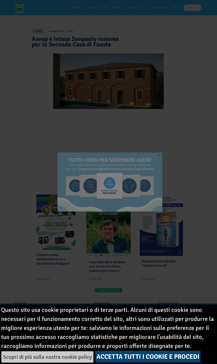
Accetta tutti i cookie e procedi (147, 357)
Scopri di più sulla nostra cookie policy (47, 357)
